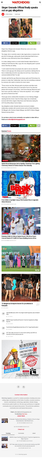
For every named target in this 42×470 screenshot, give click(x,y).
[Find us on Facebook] (18, 386)
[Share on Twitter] (14, 43)
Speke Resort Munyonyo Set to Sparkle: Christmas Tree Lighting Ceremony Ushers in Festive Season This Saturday (21, 165)
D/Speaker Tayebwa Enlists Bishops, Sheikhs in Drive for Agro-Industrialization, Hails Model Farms (25, 420)
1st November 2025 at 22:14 (9, 240)
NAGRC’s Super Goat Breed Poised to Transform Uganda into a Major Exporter (25, 438)
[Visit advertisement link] (21, 259)
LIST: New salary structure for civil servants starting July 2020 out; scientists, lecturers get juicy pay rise (21, 333)
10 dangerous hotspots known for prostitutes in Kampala (17, 304)
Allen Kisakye (9, 14)
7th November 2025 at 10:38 (9, 204)
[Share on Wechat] (32, 43)
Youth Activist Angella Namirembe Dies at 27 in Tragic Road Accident (22, 327)
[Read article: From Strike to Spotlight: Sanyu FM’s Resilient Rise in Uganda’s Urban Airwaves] (21, 184)
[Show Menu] (2, 2)
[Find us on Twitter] (23, 387)
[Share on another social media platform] (38, 43)
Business (5, 160)
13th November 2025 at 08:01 (9, 168)
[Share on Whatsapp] (23, 43)
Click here (24, 414)
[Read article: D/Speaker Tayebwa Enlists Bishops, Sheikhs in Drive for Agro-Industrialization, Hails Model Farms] (5, 420)
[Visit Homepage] (21, 2)
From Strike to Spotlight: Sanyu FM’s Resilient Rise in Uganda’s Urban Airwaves (20, 201)
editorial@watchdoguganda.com (16, 119)
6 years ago (17, 14)
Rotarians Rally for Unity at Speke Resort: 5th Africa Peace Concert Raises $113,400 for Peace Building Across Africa (19, 237)
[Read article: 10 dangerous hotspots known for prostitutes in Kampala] (21, 287)
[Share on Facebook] (6, 43)
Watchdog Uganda (7, 398)
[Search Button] (40, 2)
